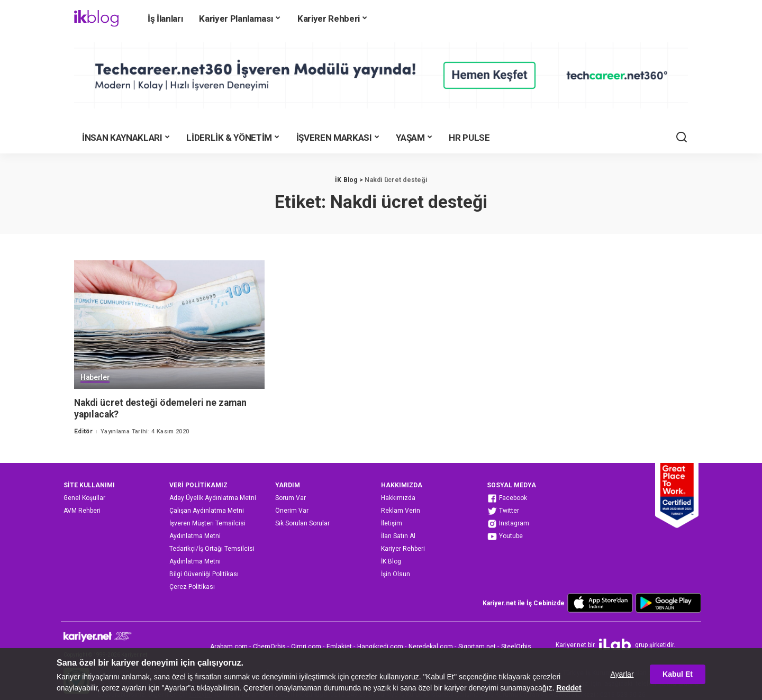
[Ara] (681, 137)
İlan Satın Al (398, 536)
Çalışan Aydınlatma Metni (206, 510)
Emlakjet (339, 646)
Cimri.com (306, 646)
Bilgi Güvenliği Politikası (204, 574)
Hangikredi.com (380, 646)
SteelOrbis (516, 646)
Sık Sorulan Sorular (302, 523)
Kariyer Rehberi (403, 548)
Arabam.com (229, 646)
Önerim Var (292, 510)
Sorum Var (290, 498)
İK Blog (391, 561)
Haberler (95, 378)
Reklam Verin (400, 510)
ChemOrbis (269, 646)
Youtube (505, 536)
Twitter (503, 511)
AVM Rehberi (82, 510)
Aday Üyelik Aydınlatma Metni (212, 498)
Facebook (507, 498)
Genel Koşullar (84, 498)
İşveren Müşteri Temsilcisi (207, 523)
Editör (83, 431)
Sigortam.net (477, 646)
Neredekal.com (431, 646)
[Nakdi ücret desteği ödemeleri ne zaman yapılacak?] (169, 324)
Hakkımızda (398, 498)
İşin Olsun (395, 574)
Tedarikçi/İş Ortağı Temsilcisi (212, 548)
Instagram (508, 524)
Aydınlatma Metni (195, 536)
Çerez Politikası (192, 586)
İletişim (391, 523)
